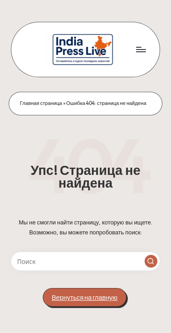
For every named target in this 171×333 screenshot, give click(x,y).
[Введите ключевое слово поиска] (85, 261)
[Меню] (140, 49)
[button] (151, 261)
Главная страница (41, 103)
